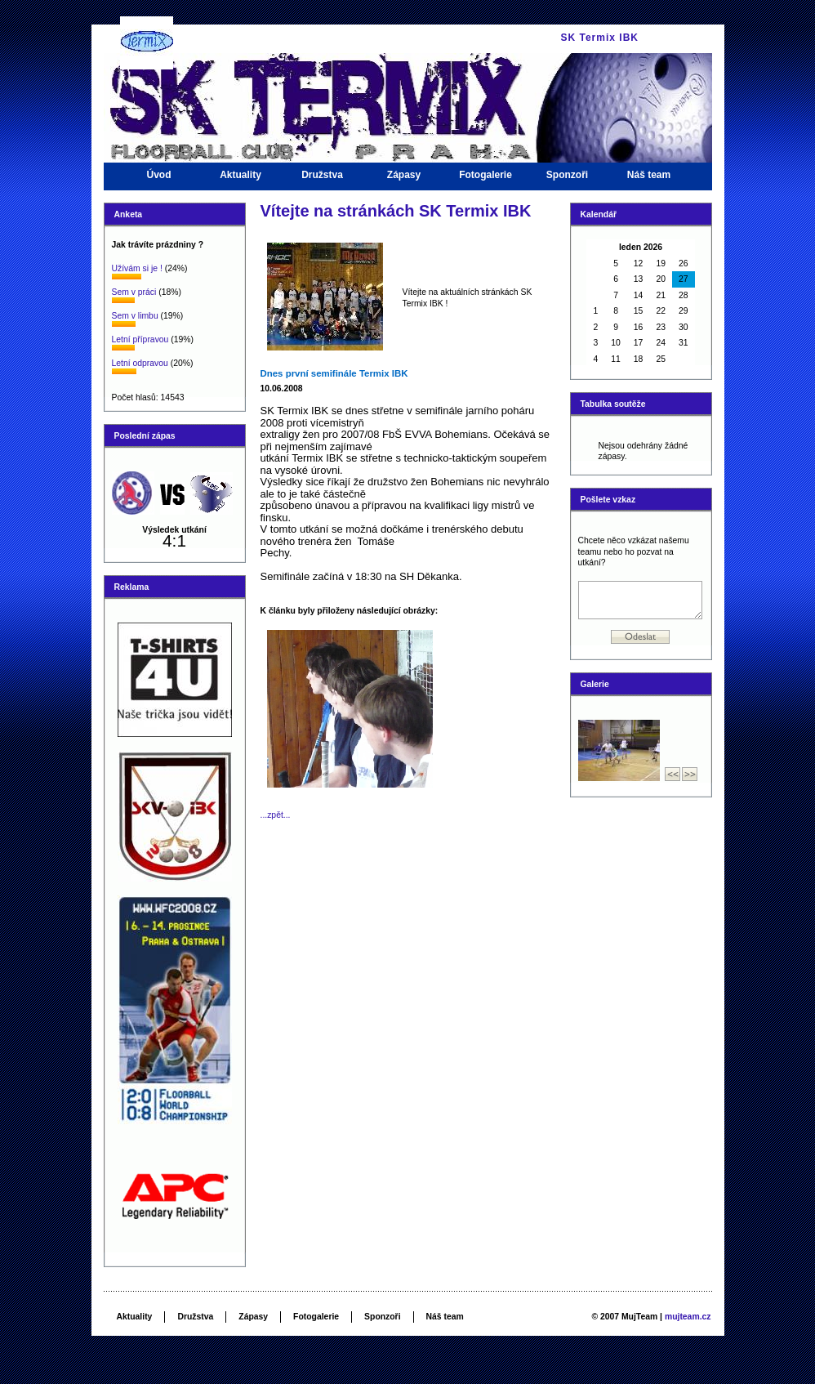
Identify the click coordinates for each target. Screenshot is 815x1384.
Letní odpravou (140, 363)
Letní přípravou (140, 339)
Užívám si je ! (137, 268)
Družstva (322, 180)
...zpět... (276, 814)
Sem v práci (134, 292)
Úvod (159, 180)
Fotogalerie (486, 180)
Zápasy (404, 180)
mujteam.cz (688, 1316)
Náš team (649, 180)
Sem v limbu (135, 315)
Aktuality (241, 180)
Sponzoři (567, 180)
